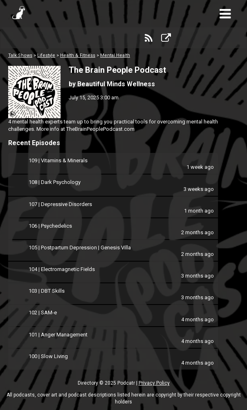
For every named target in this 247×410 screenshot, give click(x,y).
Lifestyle (46, 55)
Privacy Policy (154, 383)
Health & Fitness (77, 55)
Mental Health (115, 55)
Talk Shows (20, 55)
